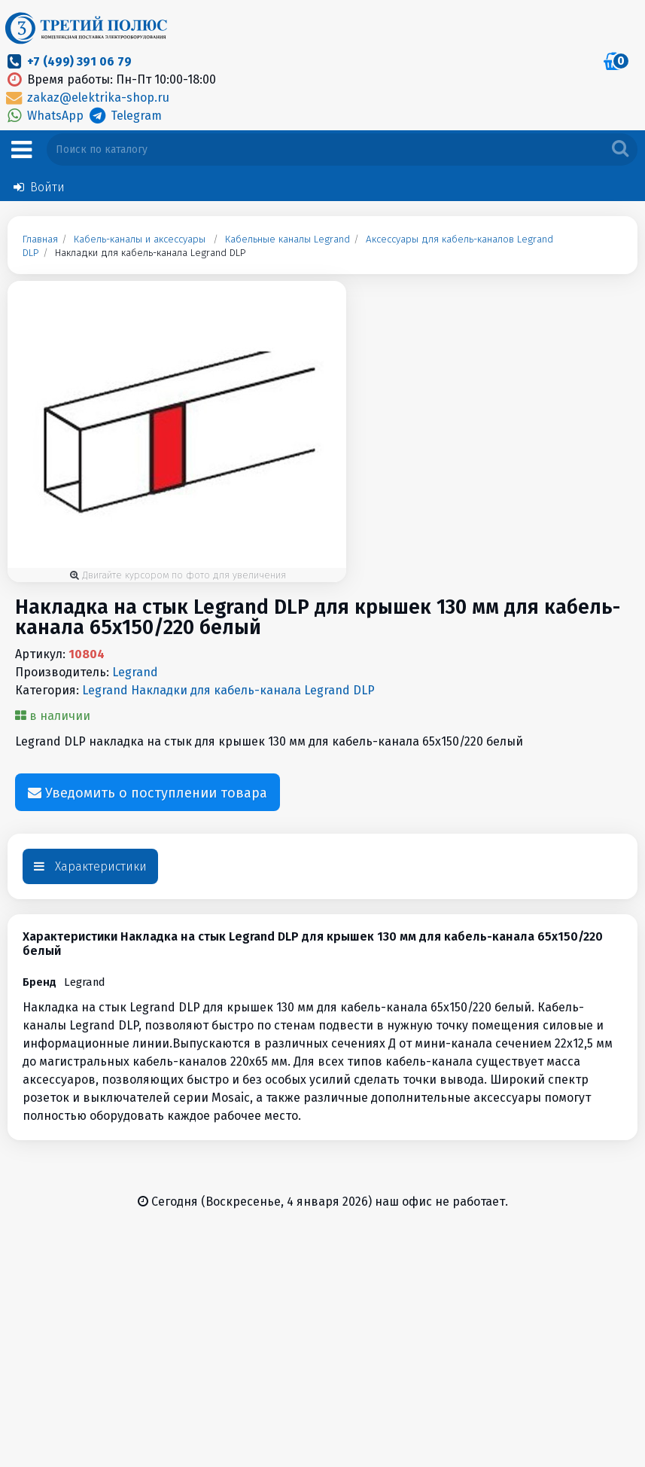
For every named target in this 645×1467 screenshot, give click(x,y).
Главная (40, 239)
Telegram (124, 115)
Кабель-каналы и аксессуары (139, 239)
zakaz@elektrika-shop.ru (86, 97)
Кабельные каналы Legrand (287, 239)
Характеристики (90, 866)
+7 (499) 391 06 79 (79, 61)
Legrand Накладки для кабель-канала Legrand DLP (228, 690)
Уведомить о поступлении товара (147, 793)
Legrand (135, 672)
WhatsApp (45, 115)
